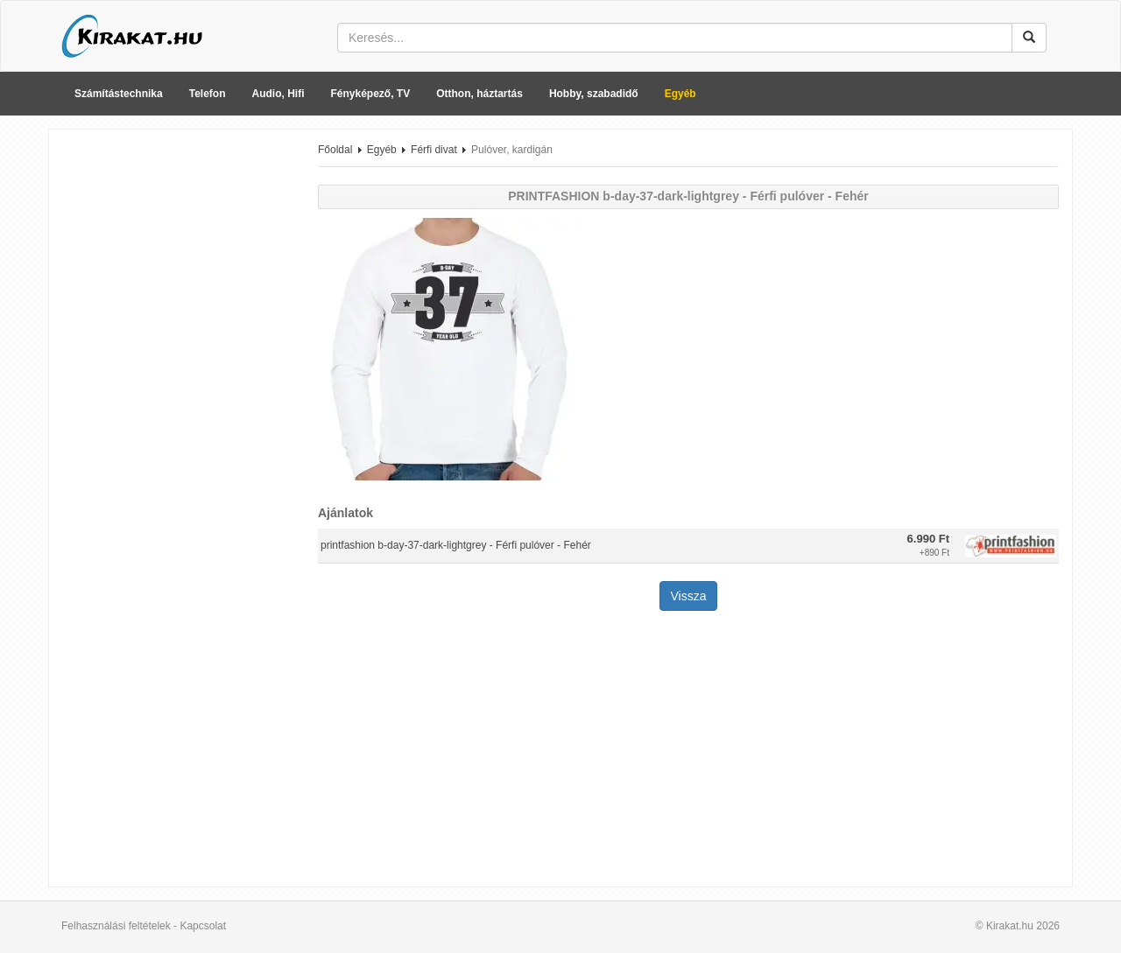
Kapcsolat (203, 926)
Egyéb (680, 94)
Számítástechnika (118, 94)
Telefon (207, 94)
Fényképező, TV (371, 94)
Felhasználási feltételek (116, 926)
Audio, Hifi (278, 94)
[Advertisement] (177, 405)
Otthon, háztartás (479, 94)
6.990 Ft (928, 538)
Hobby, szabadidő (593, 94)
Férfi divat (434, 150)
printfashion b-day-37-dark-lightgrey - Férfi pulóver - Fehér (456, 545)
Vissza (689, 596)
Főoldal (335, 150)
